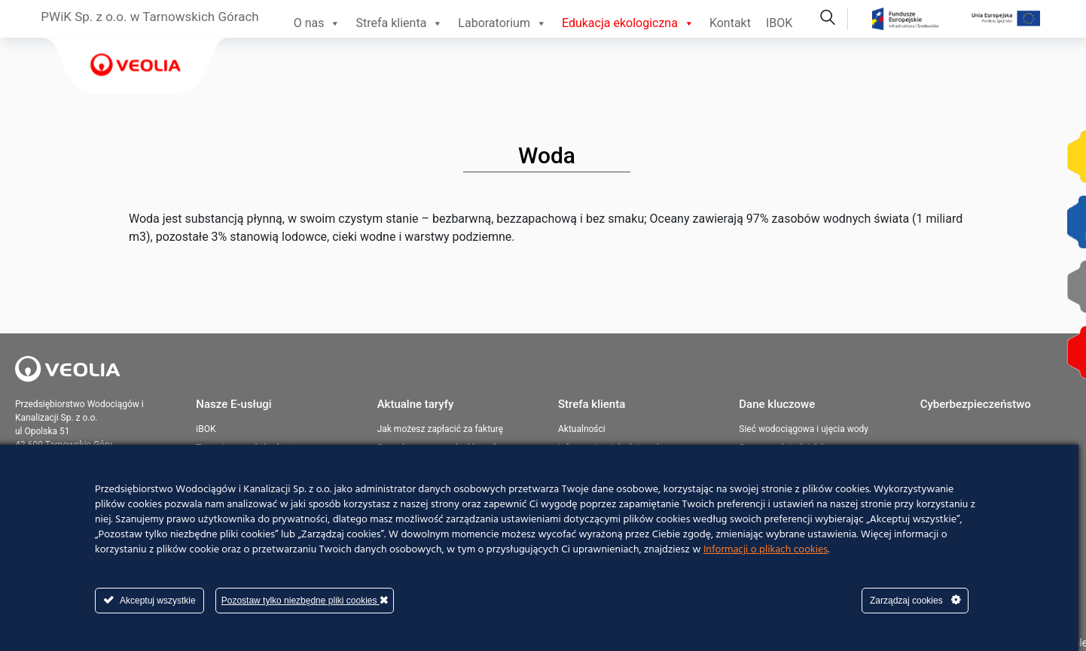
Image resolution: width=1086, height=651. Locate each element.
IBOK (779, 23)
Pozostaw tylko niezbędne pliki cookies (304, 600)
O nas (317, 23)
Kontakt (730, 23)
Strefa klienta (399, 23)
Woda (546, 155)
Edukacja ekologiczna (628, 23)
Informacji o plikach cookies (765, 549)
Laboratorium (502, 23)
